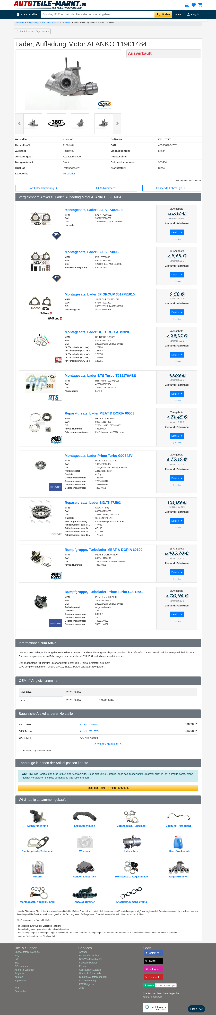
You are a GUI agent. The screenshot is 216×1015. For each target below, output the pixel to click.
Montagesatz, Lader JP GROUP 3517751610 (100, 294)
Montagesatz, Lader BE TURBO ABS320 (97, 332)
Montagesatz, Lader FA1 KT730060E (94, 210)
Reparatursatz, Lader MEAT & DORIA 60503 (99, 413)
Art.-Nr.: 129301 (89, 724)
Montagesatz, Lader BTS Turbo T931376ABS (100, 375)
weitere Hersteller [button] (108, 744)
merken (176, 239)
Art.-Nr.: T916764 (90, 731)
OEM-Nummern (108, 188)
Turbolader (66, 22)
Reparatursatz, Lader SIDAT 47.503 (93, 502)
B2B (178, 14)
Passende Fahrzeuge (171, 188)
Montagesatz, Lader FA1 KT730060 (92, 252)
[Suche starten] (163, 14)
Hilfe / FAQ (196, 1008)
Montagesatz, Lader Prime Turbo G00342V (99, 456)
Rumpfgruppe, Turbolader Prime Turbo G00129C (104, 592)
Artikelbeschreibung (44, 188)
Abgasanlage (33, 22)
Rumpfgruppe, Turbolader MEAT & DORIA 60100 (103, 550)
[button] (19, 123)
